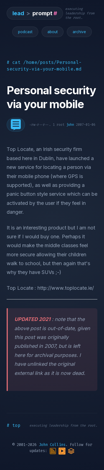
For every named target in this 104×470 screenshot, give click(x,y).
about (52, 32)
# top (14, 425)
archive (79, 32)
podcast (25, 32)
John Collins (52, 444)
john (70, 124)
